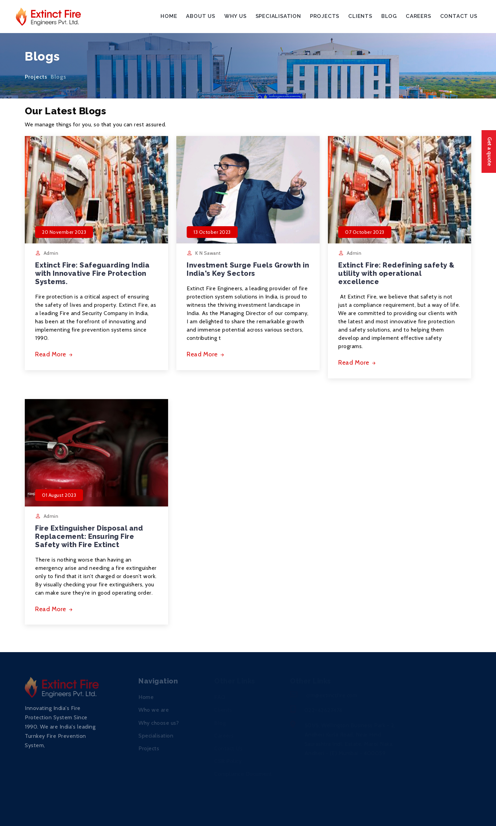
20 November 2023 (64, 232)
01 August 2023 (59, 495)
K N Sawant (208, 253)
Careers (418, 16)
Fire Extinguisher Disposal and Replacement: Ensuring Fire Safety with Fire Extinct (89, 536)
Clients (360, 16)
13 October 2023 (212, 232)
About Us (200, 16)
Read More (54, 354)
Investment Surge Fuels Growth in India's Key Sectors (248, 269)
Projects (324, 16)
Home (169, 16)
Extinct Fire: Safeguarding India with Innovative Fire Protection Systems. (92, 273)
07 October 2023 (364, 232)
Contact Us (458, 16)
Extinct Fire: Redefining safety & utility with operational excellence (396, 273)
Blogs (58, 79)
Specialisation (278, 16)
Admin (51, 253)
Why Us (235, 16)
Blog (389, 16)
